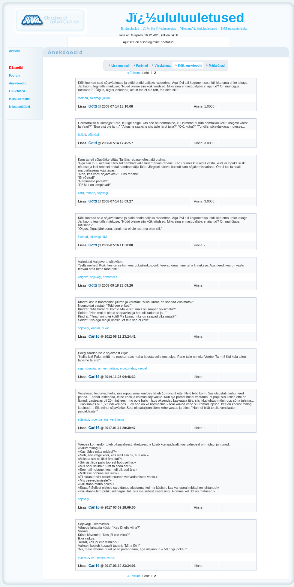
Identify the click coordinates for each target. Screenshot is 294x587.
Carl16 (94, 336)
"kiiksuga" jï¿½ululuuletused (198, 28)
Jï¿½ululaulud (130, 28)
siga (80, 368)
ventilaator (117, 419)
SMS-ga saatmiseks (233, 28)
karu (81, 193)
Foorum (14, 75)
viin (93, 557)
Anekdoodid (17, 83)
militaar (113, 368)
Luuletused (17, 91)
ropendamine (99, 419)
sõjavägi (95, 98)
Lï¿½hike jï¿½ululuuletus (159, 28)
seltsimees (110, 277)
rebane (90, 193)
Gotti (92, 106)
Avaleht (14, 51)
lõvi (105, 237)
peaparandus (106, 557)
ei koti (105, 328)
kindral (95, 328)
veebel (142, 368)
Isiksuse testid (19, 99)
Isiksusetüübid (19, 106)
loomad (83, 98)
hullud (82, 134)
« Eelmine (133, 73)
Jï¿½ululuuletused (185, 17)
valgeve (83, 277)
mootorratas (128, 368)
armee (102, 368)
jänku (106, 98)
